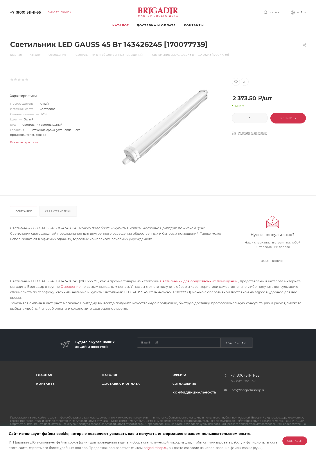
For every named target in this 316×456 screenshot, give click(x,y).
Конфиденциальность (194, 392)
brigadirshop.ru (155, 448)
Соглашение (184, 383)
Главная (44, 375)
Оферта (179, 375)
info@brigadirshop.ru (248, 390)
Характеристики (58, 211)
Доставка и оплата (121, 383)
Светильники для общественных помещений (198, 281)
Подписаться (237, 342)
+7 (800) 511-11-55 (25, 12)
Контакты (45, 383)
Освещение (71, 286)
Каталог (110, 375)
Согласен (294, 440)
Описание (24, 211)
